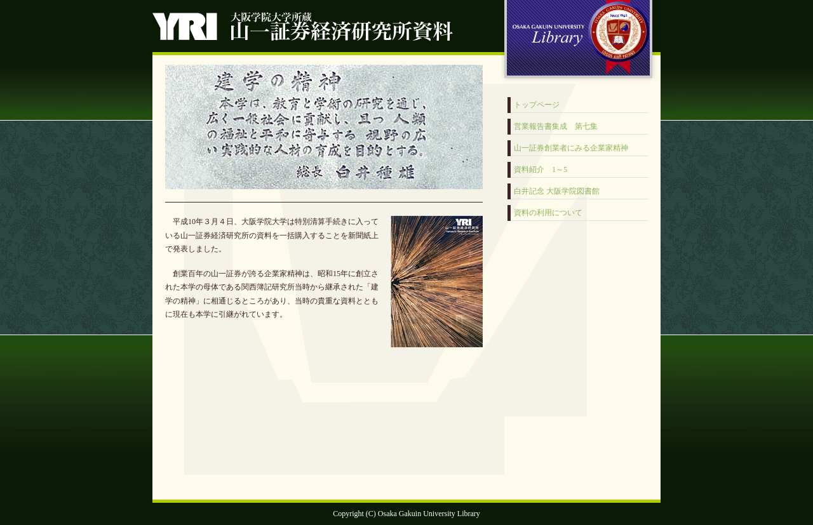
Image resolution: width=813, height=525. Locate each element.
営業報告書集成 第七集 (556, 126)
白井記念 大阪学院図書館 (557, 191)
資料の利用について (548, 212)
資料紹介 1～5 (540, 169)
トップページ (537, 104)
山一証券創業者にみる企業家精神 (571, 147)
